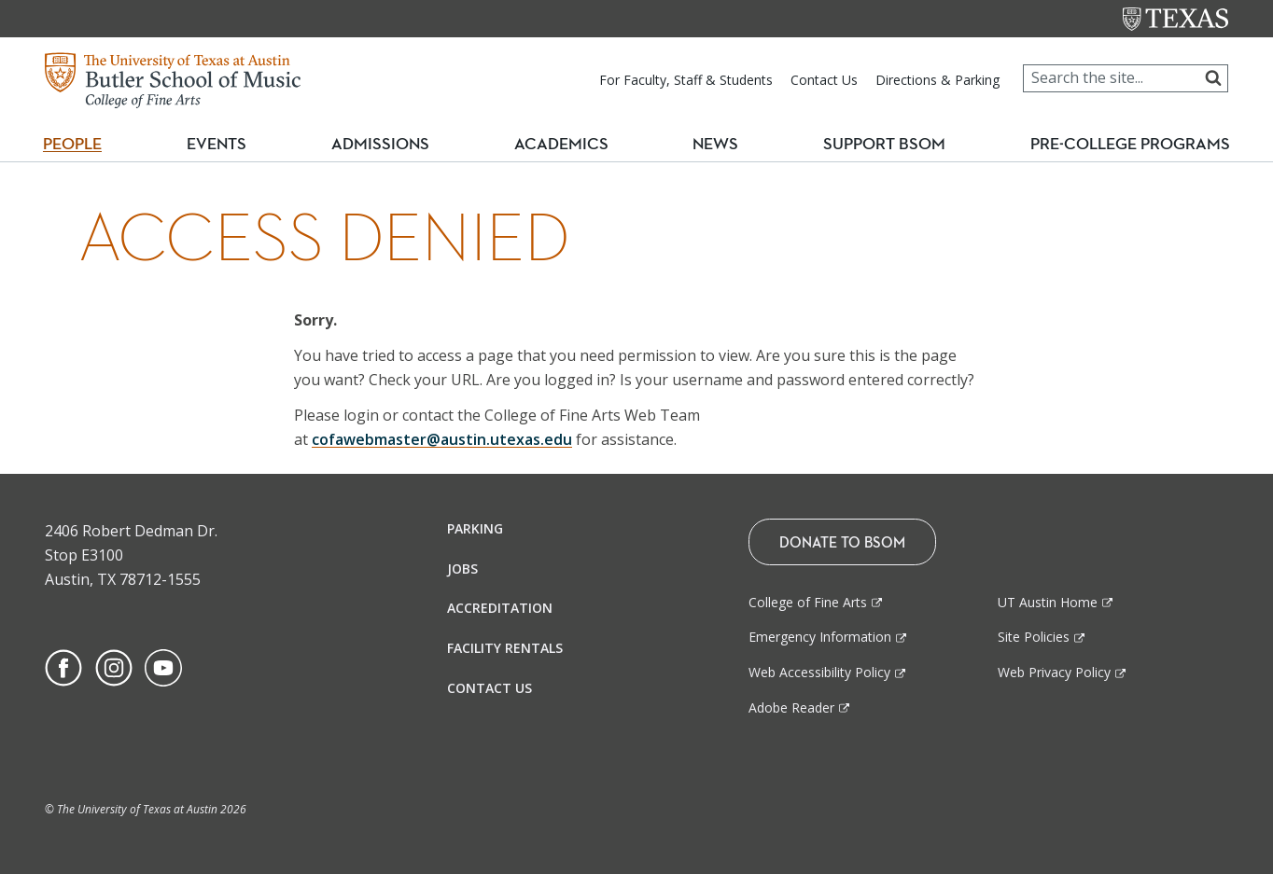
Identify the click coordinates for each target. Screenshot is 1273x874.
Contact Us (824, 80)
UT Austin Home (1048, 602)
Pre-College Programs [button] (1130, 144)
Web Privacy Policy (1054, 672)
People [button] (79, 144)
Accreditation (500, 608)
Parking (475, 528)
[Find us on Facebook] (63, 666)
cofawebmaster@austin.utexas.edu (442, 439)
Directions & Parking (937, 80)
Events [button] (228, 144)
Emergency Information (819, 636)
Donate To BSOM (842, 542)
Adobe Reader (791, 707)
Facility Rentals (505, 648)
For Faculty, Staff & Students (686, 80)
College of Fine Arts (807, 602)
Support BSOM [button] (879, 144)
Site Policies (1034, 636)
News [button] (713, 144)
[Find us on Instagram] (114, 666)
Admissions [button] (389, 144)
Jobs (462, 568)
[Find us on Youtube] (163, 666)
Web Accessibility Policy (819, 672)
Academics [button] (568, 144)
